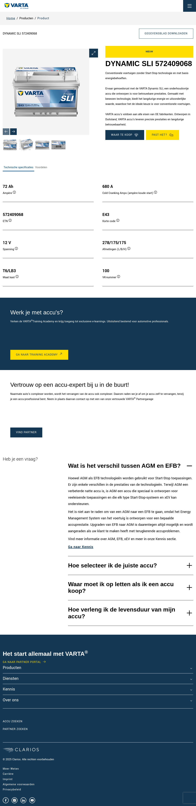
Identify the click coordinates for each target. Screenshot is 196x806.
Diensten (11, 678)
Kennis (9, 689)
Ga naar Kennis (80, 546)
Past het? (162, 135)
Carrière (8, 774)
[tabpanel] (98, 231)
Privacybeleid (12, 789)
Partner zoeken (15, 729)
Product (43, 18)
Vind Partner (26, 432)
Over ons (11, 700)
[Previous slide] (6, 131)
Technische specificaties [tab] (18, 167)
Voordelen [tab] (41, 167)
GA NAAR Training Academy (37, 355)
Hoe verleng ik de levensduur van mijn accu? (121, 613)
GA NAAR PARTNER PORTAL (22, 662)
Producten (12, 667)
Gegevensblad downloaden (166, 33)
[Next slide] (13, 131)
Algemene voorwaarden (19, 784)
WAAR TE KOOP (124, 135)
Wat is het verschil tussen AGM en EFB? (124, 465)
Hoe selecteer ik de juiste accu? (112, 565)
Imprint (8, 779)
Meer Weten (11, 769)
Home (10, 18)
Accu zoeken (12, 721)
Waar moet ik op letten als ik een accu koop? (121, 587)
